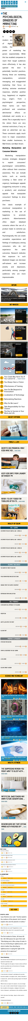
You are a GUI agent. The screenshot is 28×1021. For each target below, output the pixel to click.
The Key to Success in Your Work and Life (14, 412)
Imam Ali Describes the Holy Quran (9, 650)
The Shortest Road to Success (8, 568)
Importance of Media (5, 851)
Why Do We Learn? (11, 403)
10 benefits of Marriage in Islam (7, 855)
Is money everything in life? (6, 869)
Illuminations (4, 874)
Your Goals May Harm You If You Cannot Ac (14, 378)
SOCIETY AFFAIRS (14, 417)
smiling (2, 876)
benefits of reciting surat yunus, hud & (8, 860)
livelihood (3, 659)
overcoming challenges (5, 880)
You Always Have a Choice (14, 382)
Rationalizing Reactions (12, 399)
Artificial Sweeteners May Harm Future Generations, (13, 799)
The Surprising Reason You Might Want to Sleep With (12, 771)
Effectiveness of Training (13, 386)
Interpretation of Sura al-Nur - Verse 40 (11, 531)
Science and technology (14, 676)
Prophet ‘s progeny (14, 638)
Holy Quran (14, 527)
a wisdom (2, 890)
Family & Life (14, 442)
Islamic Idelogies (14, 564)
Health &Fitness (14, 763)
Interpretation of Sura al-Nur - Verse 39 (11, 539)
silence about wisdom (6, 667)
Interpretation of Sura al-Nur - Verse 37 (11, 556)
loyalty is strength (4, 903)
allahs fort (4, 630)
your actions (3, 894)
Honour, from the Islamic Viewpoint (10, 585)
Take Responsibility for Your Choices (14, 408)
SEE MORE (14, 909)
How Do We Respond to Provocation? (13, 391)
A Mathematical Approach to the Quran (10, 605)
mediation (3, 613)
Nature (14, 285)
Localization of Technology (14, 395)
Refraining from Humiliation (8, 593)
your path (2, 899)
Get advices (14, 304)
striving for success (6, 641)
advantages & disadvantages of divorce (8, 864)
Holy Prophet (14, 601)
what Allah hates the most (7, 622)
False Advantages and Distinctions (10, 576)
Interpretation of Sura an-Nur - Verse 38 (11, 548)
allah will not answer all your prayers (7, 885)
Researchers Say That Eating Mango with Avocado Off (13, 826)
